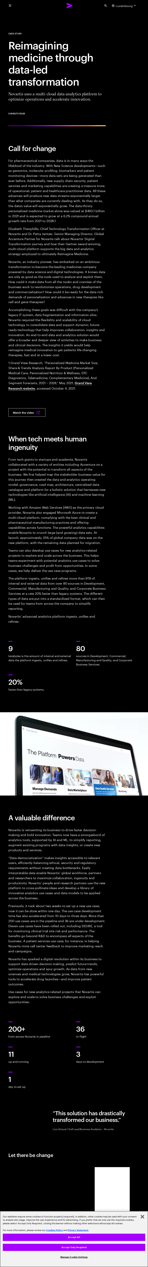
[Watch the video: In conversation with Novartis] (26, 412)
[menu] (10, 5)
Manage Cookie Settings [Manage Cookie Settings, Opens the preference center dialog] (74, 1257)
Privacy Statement (78, 1230)
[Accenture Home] (69, 5)
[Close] (142, 1217)
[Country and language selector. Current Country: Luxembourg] (124, 5)
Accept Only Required (74, 1247)
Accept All (74, 1237)
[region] (74, 1239)
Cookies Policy (54, 1230)
